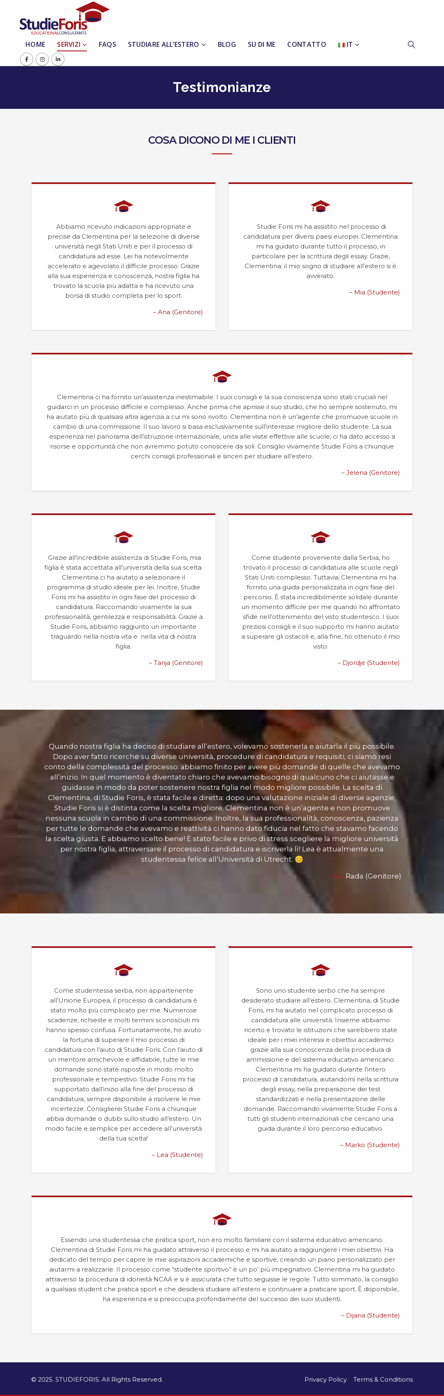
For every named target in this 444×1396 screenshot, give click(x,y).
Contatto (306, 44)
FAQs (107, 44)
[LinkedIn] (57, 59)
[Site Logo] (65, 18)
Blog (227, 44)
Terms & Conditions (383, 1379)
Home (35, 44)
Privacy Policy (325, 1379)
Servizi (68, 44)
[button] (415, 45)
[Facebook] (26, 59)
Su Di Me (261, 44)
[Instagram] (42, 59)
